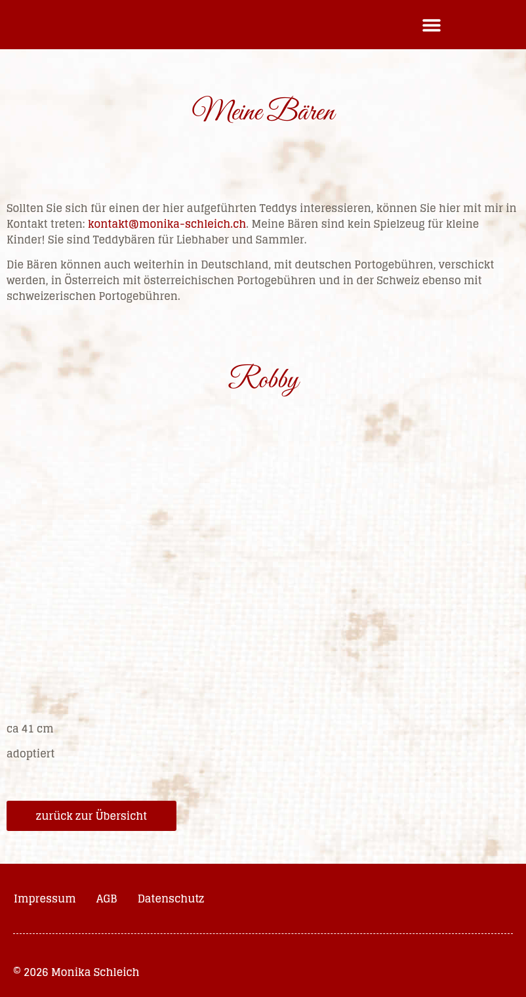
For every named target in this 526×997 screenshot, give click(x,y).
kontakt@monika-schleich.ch (167, 224)
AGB (106, 898)
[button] (432, 24)
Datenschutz (171, 898)
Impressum (45, 898)
